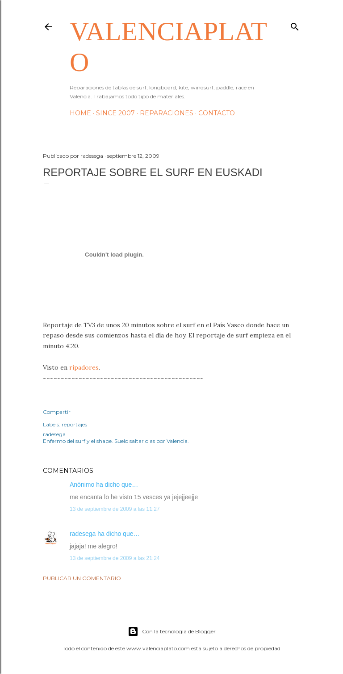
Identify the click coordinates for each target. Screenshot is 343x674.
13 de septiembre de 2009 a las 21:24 (114, 558)
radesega (83, 533)
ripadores (84, 367)
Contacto (216, 113)
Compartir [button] (57, 412)
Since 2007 (115, 113)
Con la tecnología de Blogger (172, 631)
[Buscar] (294, 25)
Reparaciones (166, 113)
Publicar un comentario (82, 578)
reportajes (74, 424)
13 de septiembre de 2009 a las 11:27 (114, 509)
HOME (80, 113)
